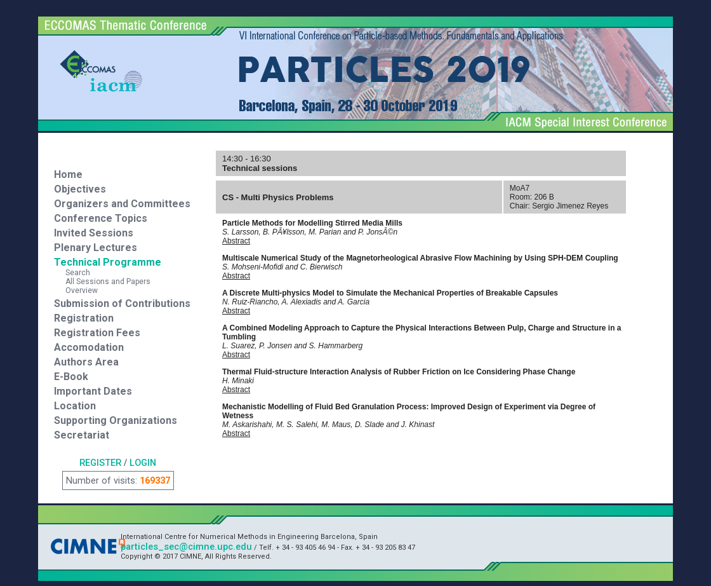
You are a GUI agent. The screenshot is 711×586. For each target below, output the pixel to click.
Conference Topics (100, 218)
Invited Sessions (93, 233)
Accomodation (89, 347)
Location (75, 406)
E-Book (71, 377)
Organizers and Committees (122, 204)
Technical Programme (107, 262)
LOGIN (143, 462)
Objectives (80, 189)
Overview (76, 290)
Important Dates (93, 391)
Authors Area (86, 362)
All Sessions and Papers (102, 281)
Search (72, 272)
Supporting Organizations (115, 420)
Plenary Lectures (95, 248)
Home (68, 174)
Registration (84, 318)
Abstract (236, 240)
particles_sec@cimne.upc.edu (186, 546)
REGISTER (100, 462)
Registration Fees (97, 333)
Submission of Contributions (122, 303)
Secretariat (81, 435)
